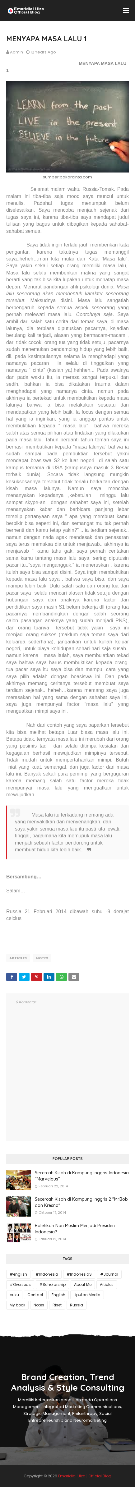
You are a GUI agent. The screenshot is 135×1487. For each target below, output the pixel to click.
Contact (35, 1294)
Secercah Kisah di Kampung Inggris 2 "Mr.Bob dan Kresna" (81, 1202)
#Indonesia (46, 1274)
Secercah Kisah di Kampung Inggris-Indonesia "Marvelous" (82, 1176)
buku (14, 1294)
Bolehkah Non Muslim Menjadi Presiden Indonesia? (75, 1229)
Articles (18, 957)
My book (17, 1305)
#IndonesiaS (79, 1274)
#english (18, 1274)
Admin (16, 52)
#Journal (109, 1274)
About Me (82, 1284)
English (58, 1294)
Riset (57, 1305)
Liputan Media (87, 1294)
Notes (42, 957)
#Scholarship (52, 1284)
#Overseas (20, 1284)
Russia (76, 1305)
